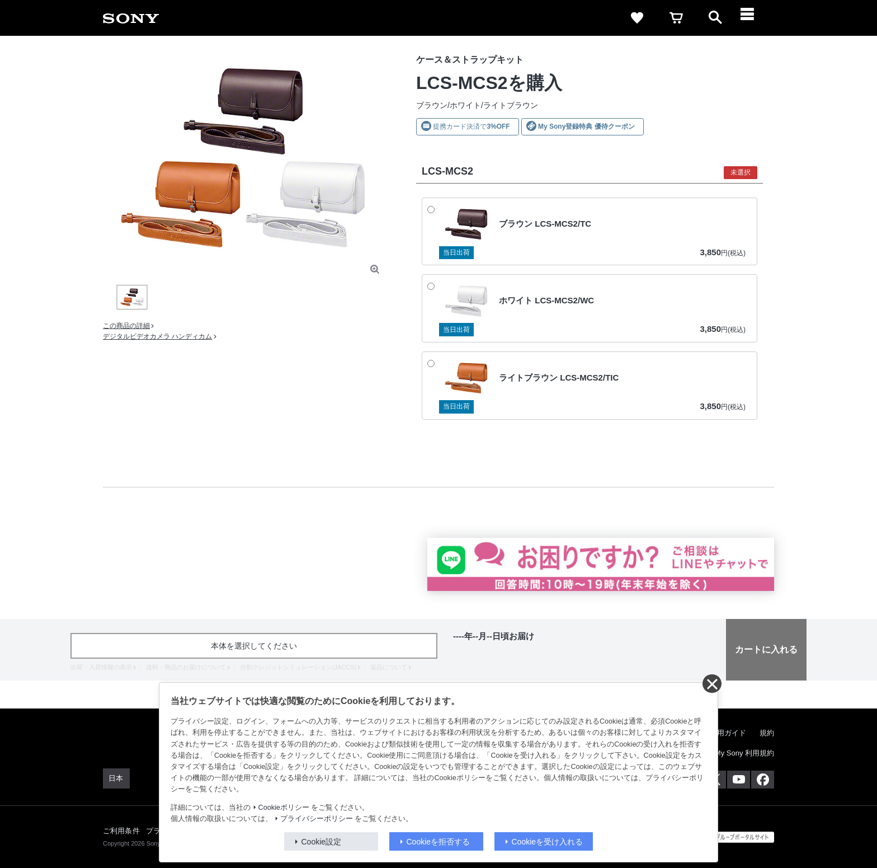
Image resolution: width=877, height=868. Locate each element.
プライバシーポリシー (316, 819)
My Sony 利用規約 (744, 753)
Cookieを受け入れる (547, 841)
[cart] (676, 18)
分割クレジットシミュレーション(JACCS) (298, 667)
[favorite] (637, 18)
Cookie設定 (321, 841)
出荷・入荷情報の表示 (101, 667)
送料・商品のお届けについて (186, 667)
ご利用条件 (121, 831)
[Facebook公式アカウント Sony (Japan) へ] (762, 780)
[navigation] (754, 18)
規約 (767, 733)
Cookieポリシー (283, 807)
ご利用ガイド (724, 733)
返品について (388, 667)
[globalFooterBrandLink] (732, 837)
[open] (715, 18)
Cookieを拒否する (438, 841)
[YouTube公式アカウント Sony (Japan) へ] (738, 780)
